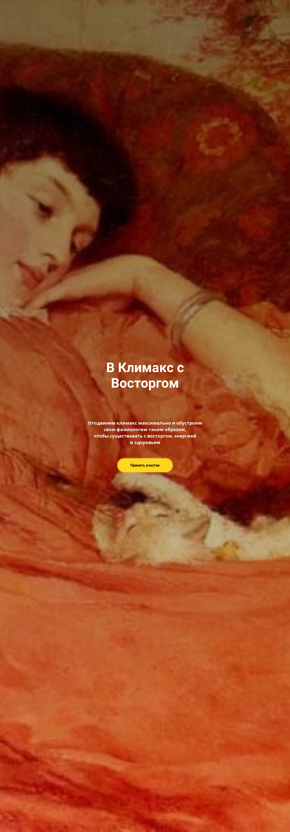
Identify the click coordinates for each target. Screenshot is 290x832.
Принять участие (145, 465)
